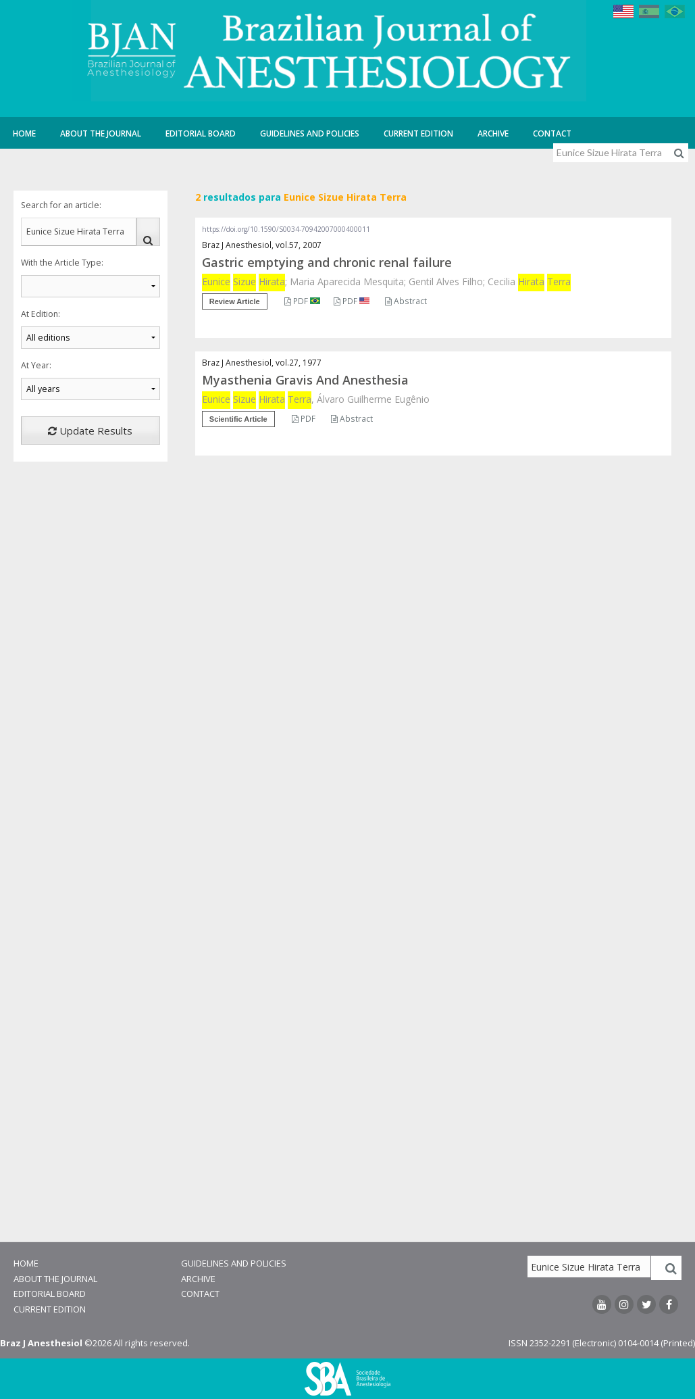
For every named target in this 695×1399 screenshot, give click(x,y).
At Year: (36, 365)
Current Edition (418, 133)
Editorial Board (200, 133)
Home (24, 133)
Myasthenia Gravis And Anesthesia (305, 380)
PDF (302, 301)
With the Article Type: (62, 262)
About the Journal (100, 133)
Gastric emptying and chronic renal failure (327, 262)
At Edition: (40, 314)
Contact (552, 133)
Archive (493, 133)
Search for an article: (61, 205)
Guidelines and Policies (309, 133)
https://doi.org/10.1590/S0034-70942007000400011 (286, 229)
